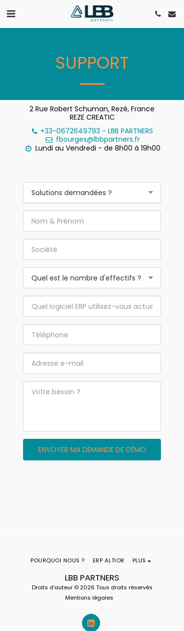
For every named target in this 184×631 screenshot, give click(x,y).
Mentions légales (89, 598)
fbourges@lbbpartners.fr (92, 139)
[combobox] (92, 192)
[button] (10, 13)
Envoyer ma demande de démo (92, 449)
